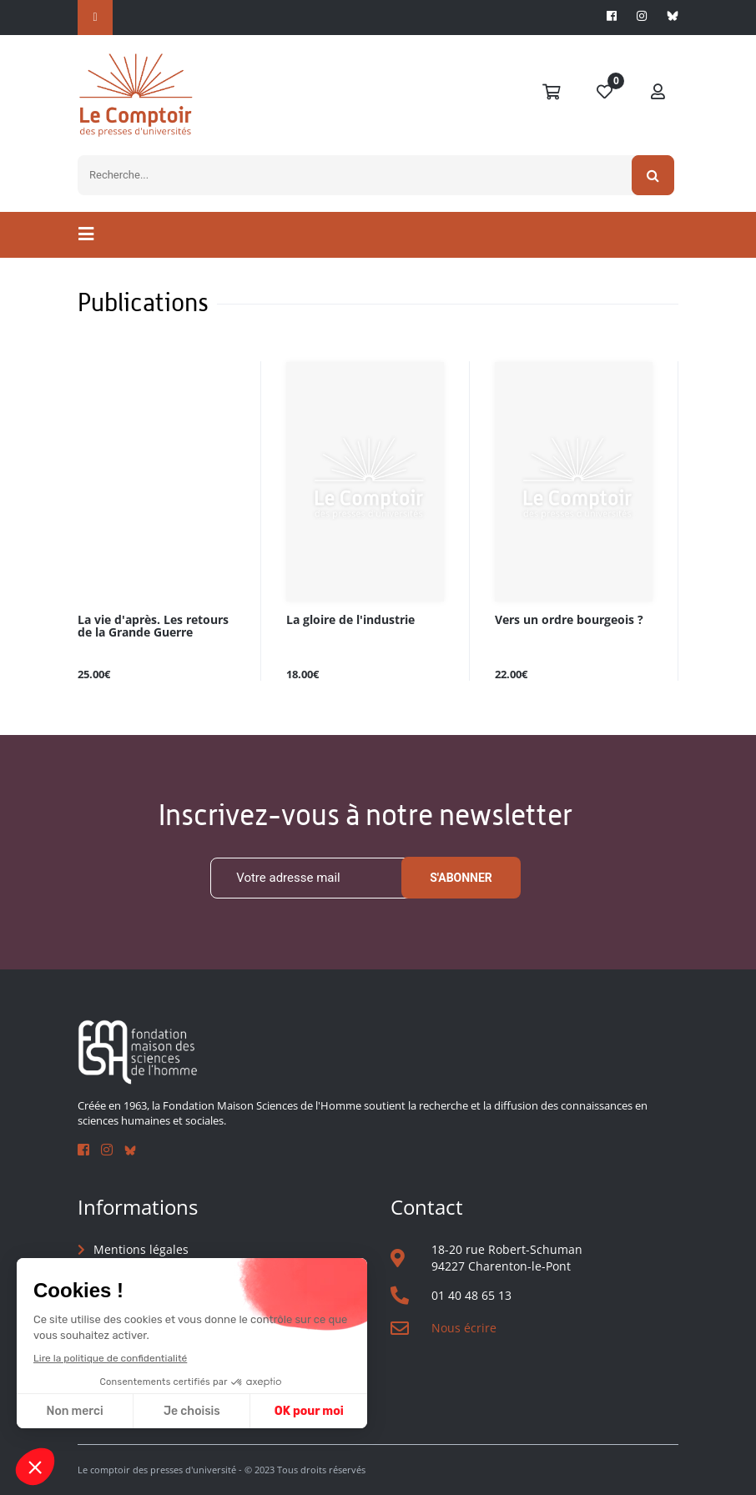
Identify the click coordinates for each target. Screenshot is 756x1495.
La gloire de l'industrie (350, 620)
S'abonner (461, 877)
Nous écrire (463, 1328)
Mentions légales (141, 1249)
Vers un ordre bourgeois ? (569, 620)
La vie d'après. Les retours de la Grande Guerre (153, 626)
